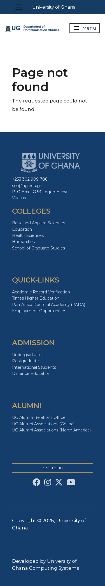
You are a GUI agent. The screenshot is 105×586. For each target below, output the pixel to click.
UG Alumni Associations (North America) (51, 430)
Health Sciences (28, 235)
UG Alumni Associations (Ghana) (43, 423)
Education (22, 229)
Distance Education (31, 373)
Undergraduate (27, 354)
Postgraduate (25, 360)
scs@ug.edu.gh (27, 185)
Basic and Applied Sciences (38, 222)
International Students (34, 367)
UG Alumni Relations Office (39, 417)
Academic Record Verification (41, 292)
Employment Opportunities (39, 310)
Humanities (23, 241)
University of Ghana (54, 7)
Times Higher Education (35, 298)
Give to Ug (53, 468)
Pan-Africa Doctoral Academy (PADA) (48, 304)
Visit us (19, 197)
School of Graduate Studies (38, 248)
